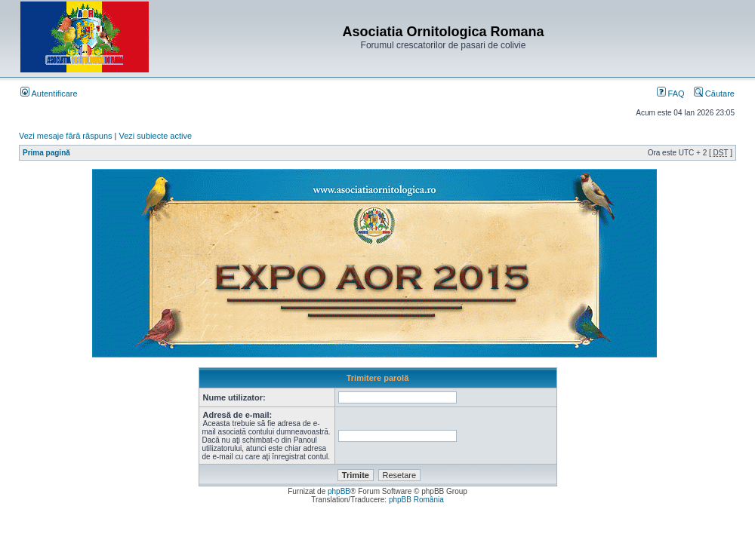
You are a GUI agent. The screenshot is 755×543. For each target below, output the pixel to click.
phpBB (339, 491)
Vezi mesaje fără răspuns (65, 135)
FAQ (671, 93)
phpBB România (416, 499)
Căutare (714, 93)
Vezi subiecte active (156, 135)
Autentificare (49, 93)
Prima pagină (46, 153)
